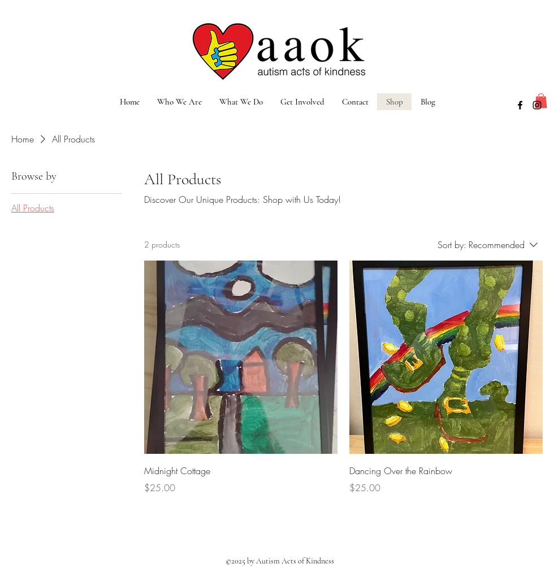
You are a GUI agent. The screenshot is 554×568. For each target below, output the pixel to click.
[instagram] (537, 105)
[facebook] (520, 105)
